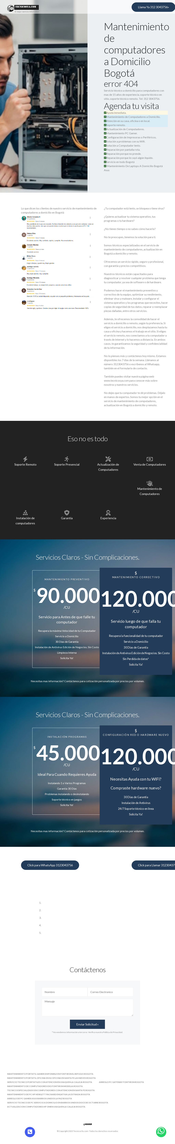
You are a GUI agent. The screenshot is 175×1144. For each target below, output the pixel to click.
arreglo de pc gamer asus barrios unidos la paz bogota (39, 1098)
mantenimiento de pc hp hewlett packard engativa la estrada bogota (48, 1094)
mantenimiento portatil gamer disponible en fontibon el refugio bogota (50, 1074)
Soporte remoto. (114, 125)
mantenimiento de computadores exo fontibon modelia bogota (45, 1086)
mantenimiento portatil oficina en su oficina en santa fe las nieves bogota (51, 1078)
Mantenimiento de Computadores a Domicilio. (132, 116)
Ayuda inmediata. (115, 112)
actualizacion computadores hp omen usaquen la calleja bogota (46, 1106)
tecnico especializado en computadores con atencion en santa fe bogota (51, 1090)
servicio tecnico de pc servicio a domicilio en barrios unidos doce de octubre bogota (57, 1102)
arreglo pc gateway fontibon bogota (121, 1082)
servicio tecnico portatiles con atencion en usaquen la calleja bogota (49, 1082)
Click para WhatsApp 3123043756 (50, 865)
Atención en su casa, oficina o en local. (127, 120)
